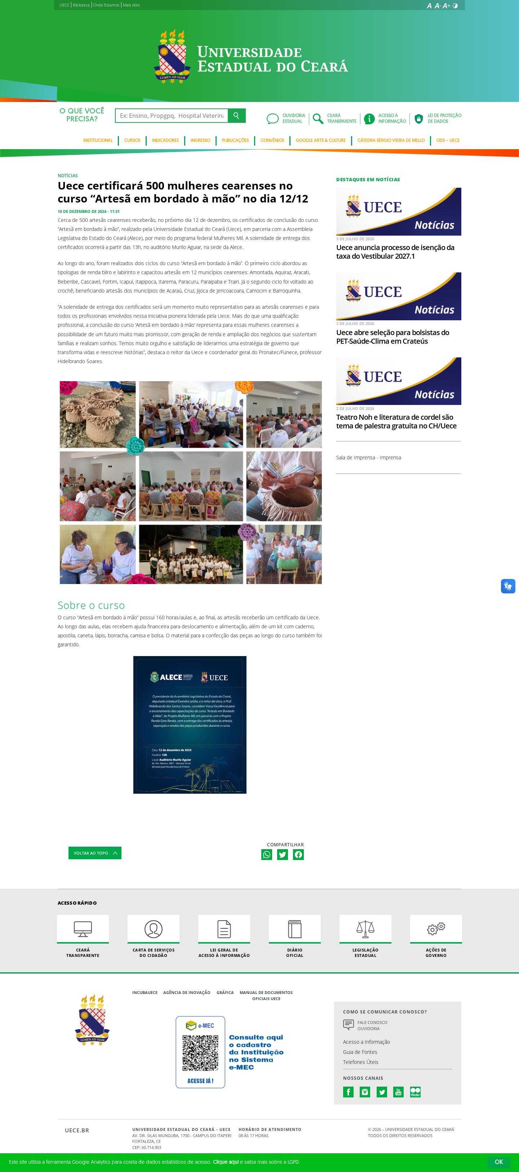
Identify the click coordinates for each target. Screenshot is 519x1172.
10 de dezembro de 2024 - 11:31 (89, 211)
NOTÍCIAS (68, 176)
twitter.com (382, 1092)
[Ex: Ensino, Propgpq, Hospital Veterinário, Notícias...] (171, 115)
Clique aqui (226, 1162)
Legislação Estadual (365, 936)
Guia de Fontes (360, 1051)
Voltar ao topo (91, 853)
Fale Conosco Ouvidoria (372, 1025)
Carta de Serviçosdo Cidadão (153, 936)
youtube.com (398, 1092)
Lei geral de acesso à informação (224, 936)
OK (499, 1163)
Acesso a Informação (366, 1041)
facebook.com (348, 1092)
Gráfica (225, 992)
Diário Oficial (295, 936)
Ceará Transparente (83, 936)
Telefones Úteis (360, 1062)
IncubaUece (145, 992)
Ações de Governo (436, 936)
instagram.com (365, 1092)
